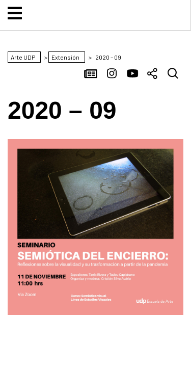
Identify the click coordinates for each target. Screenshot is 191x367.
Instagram (112, 74)
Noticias (91, 74)
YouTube (132, 74)
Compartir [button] (153, 74)
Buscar (173, 74)
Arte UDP (95, 22)
